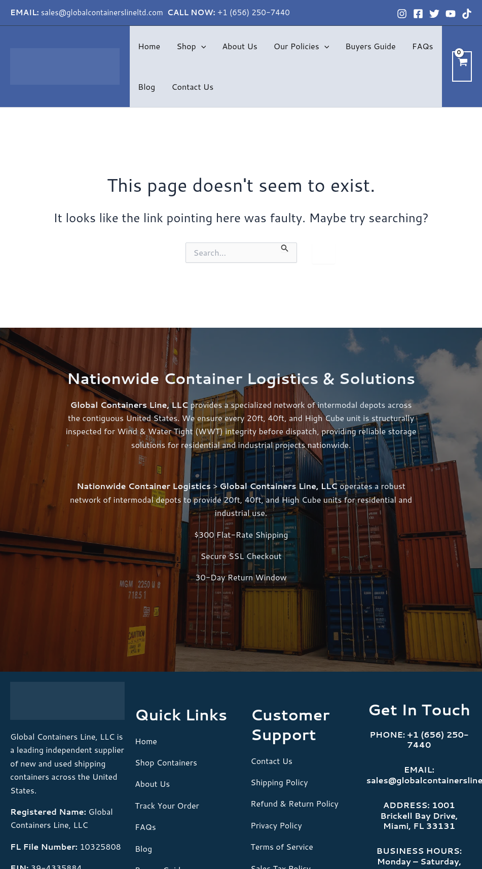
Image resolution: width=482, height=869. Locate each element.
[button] (201, 46)
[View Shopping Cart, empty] (462, 66)
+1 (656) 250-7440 (253, 12)
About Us (239, 46)
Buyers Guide (370, 46)
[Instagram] (402, 14)
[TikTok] (467, 14)
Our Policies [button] (301, 46)
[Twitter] (434, 14)
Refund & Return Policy (294, 803)
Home (149, 46)
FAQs (422, 46)
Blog (146, 86)
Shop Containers (166, 762)
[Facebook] (418, 14)
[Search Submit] (285, 247)
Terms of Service (281, 846)
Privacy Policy (276, 825)
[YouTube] (451, 14)
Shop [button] (191, 46)
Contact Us (192, 86)
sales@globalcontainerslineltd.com (103, 12)
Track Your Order (167, 805)
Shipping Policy (279, 782)
